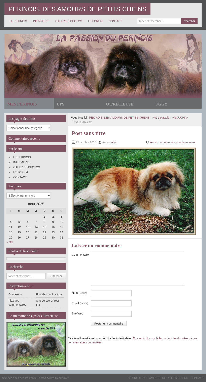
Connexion (15, 294)
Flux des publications (49, 294)
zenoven (64, 378)
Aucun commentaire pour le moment (173, 142)
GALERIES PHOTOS (68, 21)
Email (80, 303)
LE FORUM (95, 21)
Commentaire (80, 254)
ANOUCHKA (180, 117)
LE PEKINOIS (18, 21)
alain (114, 142)
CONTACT (115, 21)
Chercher (189, 21)
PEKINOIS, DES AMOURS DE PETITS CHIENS (77, 9)
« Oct (9, 242)
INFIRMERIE (41, 21)
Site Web (77, 313)
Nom (79, 293)
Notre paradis (160, 117)
